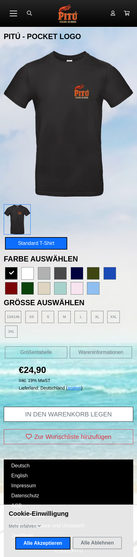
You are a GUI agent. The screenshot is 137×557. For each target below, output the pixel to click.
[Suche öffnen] (29, 13)
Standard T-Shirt (36, 243)
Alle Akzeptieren (42, 543)
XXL (113, 317)
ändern (74, 387)
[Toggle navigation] (13, 13)
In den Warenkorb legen (68, 414)
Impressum (23, 485)
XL (97, 317)
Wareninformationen (101, 352)
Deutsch (20, 465)
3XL (11, 331)
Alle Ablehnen (97, 542)
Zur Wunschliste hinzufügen (68, 436)
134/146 (13, 317)
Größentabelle (36, 352)
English (19, 475)
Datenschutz (25, 495)
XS (31, 317)
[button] (126, 13)
